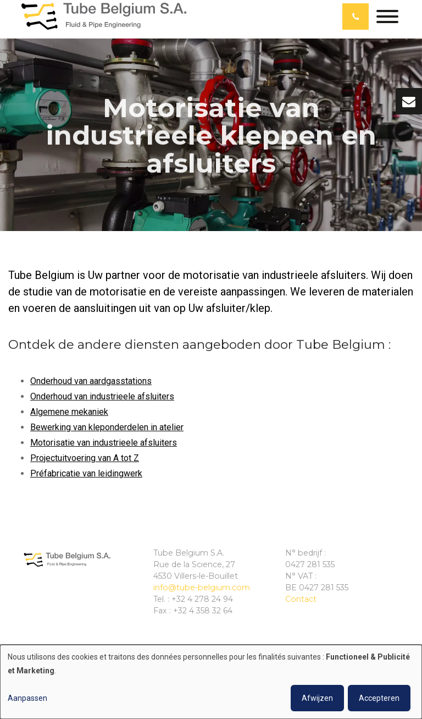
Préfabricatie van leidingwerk (86, 473)
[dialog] (211, 682)
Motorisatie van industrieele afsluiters (103, 442)
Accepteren (379, 698)
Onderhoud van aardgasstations (91, 381)
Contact (300, 599)
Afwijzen (317, 698)
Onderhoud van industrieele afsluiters (102, 396)
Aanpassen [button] (27, 698)
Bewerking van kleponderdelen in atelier (107, 427)
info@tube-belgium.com (201, 587)
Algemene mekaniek (69, 412)
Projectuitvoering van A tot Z (84, 458)
